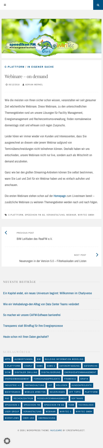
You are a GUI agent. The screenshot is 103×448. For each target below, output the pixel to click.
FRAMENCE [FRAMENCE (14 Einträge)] (70, 378)
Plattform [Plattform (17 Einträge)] (91, 392)
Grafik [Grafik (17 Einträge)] (84, 378)
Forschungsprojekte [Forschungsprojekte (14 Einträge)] (47, 378)
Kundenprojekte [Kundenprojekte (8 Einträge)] (82, 385)
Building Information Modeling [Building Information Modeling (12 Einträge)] (64, 359)
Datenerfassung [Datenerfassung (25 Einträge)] (69, 365)
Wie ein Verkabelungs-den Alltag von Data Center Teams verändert (41, 304)
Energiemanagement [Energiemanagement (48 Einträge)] (17, 378)
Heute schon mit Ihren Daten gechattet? (26, 336)
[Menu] (5, 5)
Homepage (60, 196)
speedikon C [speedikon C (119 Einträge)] (12, 404)
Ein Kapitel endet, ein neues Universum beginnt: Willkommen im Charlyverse (47, 293)
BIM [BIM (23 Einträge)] (39, 359)
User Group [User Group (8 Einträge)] (12, 411)
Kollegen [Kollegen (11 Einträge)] (61, 385)
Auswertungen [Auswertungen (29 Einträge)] (24, 359)
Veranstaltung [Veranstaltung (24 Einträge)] (32, 411)
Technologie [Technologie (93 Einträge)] (86, 404)
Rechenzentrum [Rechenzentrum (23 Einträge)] (23, 398)
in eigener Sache (40, 66)
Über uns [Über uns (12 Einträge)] (28, 418)
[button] (7, 441)
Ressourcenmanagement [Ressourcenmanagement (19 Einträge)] (52, 398)
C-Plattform (15, 66)
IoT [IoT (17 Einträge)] (50, 385)
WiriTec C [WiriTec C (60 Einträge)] (66, 411)
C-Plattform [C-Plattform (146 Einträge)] (12, 365)
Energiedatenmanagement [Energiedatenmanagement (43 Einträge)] (80, 372)
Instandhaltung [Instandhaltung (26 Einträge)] (34, 385)
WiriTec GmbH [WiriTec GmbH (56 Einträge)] (84, 411)
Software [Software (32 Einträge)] (77, 398)
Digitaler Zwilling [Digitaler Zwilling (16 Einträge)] (26, 372)
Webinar (71, 214)
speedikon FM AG (35, 214)
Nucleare (56, 430)
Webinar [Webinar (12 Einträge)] (51, 411)
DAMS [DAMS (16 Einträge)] (40, 365)
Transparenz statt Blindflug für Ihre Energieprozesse (33, 325)
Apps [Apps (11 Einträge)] (7, 359)
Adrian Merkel (34, 84)
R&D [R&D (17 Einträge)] (7, 398)
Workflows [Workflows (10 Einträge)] (12, 418)
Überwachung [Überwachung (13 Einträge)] (46, 418)
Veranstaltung (55, 214)
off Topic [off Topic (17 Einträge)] (75, 392)
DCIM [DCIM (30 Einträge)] (8, 372)
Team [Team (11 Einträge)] (71, 404)
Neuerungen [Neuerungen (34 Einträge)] (57, 392)
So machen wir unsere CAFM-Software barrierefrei (32, 315)
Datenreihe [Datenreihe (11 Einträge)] (91, 365)
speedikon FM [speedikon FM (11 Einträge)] (32, 404)
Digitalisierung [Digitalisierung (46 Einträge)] (50, 372)
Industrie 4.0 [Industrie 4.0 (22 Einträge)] (13, 385)
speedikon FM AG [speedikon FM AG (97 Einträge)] (54, 404)
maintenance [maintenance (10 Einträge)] (13, 392)
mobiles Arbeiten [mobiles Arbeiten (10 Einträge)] (35, 392)
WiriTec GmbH (86, 214)
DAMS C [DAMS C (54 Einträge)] (51, 365)
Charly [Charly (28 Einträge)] (28, 365)
